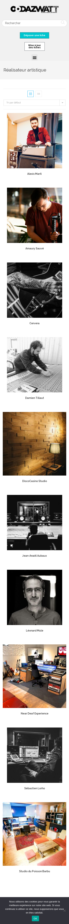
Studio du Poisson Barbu (34, 871)
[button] (34, 57)
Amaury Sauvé (34, 248)
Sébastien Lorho (34, 788)
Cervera (34, 323)
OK (35, 918)
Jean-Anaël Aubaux (34, 555)
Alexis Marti (34, 173)
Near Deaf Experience (34, 713)
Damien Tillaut (34, 397)
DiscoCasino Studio (34, 481)
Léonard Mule (34, 630)
